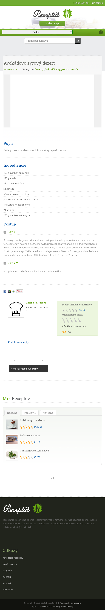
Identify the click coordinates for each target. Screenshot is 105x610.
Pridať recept (52, 23)
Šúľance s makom (30, 435)
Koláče (74, 69)
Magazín (7, 570)
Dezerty (39, 69)
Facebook (8, 589)
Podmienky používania (70, 603)
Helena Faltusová (36, 302)
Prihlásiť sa (97, 2)
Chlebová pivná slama (32, 420)
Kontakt (7, 583)
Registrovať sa (81, 2)
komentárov (11, 69)
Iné (47, 69)
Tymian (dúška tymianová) (35, 450)
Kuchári (7, 576)
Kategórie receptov (13, 557)
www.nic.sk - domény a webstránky (56, 606)
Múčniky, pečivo (60, 69)
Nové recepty (10, 564)
